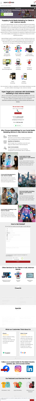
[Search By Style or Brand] (15, 6)
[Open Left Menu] (1, 3)
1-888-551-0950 (19, 116)
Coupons (18, 288)
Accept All (31, 400)
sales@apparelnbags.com (18, 119)
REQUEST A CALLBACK (18, 113)
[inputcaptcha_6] (19, 258)
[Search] (33, 6)
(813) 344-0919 (19, 122)
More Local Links (18, 8)
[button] (15, 358)
